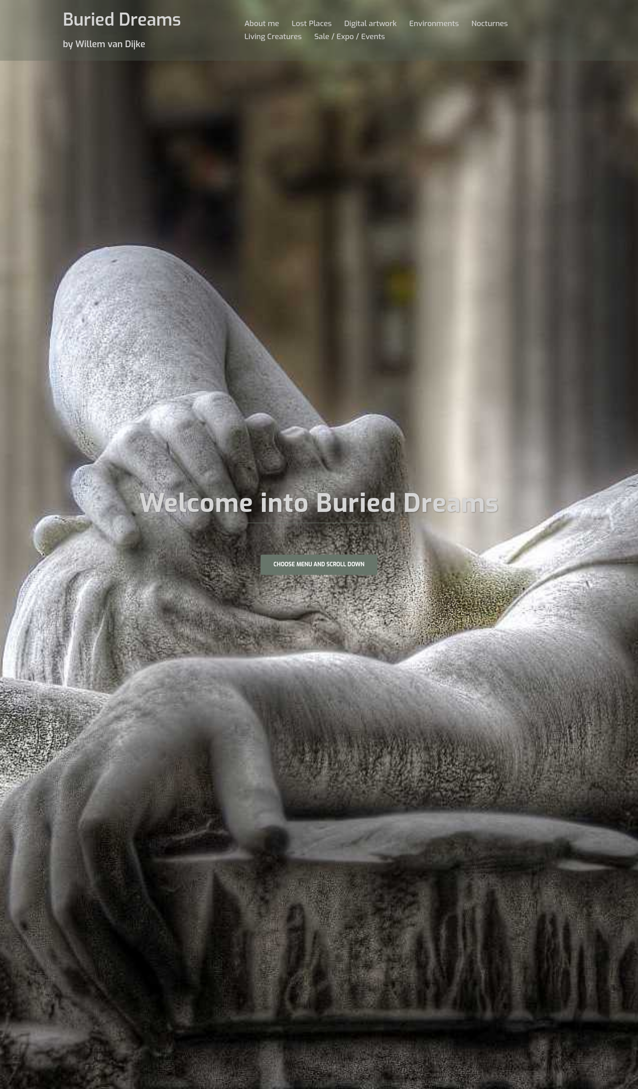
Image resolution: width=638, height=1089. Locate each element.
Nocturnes (489, 23)
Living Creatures (272, 36)
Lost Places (312, 23)
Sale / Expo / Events (349, 36)
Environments (434, 23)
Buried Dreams (124, 19)
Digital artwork (370, 23)
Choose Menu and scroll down (319, 565)
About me (261, 23)
